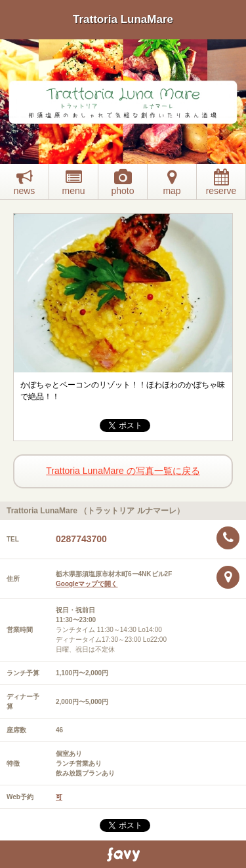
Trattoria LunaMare (123, 19)
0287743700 (81, 539)
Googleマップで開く (86, 583)
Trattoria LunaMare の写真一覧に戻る (122, 470)
